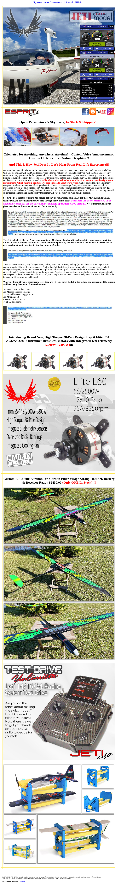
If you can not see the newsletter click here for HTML (57, 2)
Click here (22, 881)
